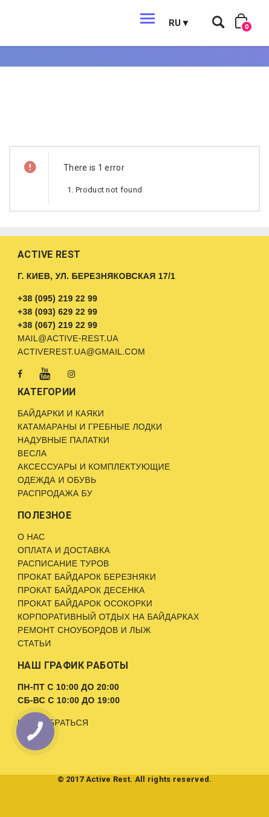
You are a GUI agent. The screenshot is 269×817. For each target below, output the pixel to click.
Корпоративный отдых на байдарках (108, 617)
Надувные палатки (63, 440)
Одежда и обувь (57, 480)
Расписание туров (63, 563)
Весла (32, 453)
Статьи (34, 643)
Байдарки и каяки (61, 413)
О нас (31, 537)
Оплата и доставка (64, 550)
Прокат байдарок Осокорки (85, 603)
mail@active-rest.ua (68, 338)
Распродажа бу (55, 493)
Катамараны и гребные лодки (90, 426)
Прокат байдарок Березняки (87, 577)
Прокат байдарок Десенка (81, 590)
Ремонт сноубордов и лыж (84, 630)
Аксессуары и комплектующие (94, 466)
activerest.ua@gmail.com (81, 351)
